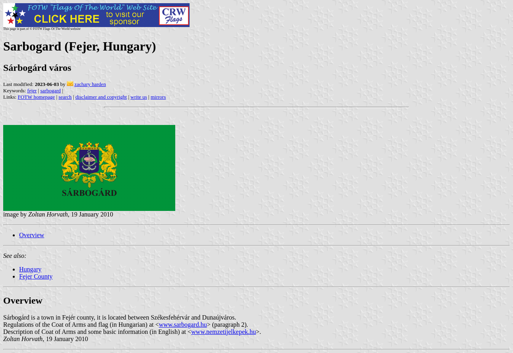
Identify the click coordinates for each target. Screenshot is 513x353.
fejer (32, 91)
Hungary (30, 269)
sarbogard (50, 91)
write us (139, 97)
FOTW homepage (36, 97)
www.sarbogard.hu (183, 324)
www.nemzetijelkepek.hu (223, 331)
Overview (31, 235)
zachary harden (90, 84)
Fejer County (36, 276)
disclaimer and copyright (101, 97)
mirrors (158, 97)
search (65, 97)
